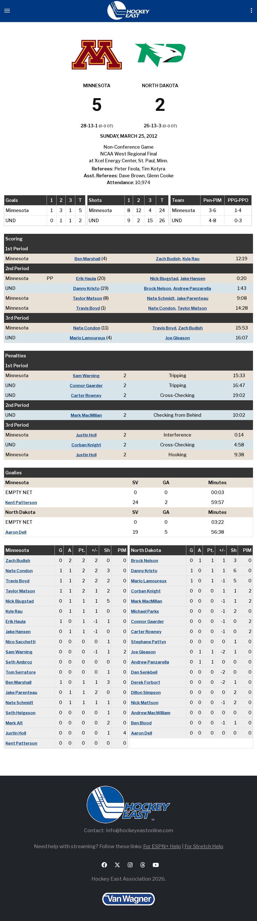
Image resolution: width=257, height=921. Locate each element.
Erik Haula (84, 278)
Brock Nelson (156, 288)
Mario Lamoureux (85, 337)
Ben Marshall (86, 258)
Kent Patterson (22, 502)
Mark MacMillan (86, 415)
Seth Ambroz (20, 662)
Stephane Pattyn (149, 641)
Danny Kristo (84, 288)
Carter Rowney (86, 395)
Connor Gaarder (86, 385)
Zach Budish (167, 258)
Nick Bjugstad (163, 278)
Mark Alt (15, 722)
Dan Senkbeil (145, 672)
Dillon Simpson (146, 692)
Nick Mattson (146, 702)
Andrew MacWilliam (152, 712)
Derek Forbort (146, 682)
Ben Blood (142, 722)
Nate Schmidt (160, 298)
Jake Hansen (193, 278)
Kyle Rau (191, 258)
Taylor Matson (85, 298)
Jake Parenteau (193, 298)
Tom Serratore (21, 672)
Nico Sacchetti (22, 641)
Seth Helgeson (22, 712)
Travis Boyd (86, 308)
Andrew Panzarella (193, 288)
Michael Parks (146, 611)
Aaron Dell (16, 532)
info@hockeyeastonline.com (139, 830)
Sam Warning (86, 375)
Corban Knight (86, 444)
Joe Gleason (177, 337)
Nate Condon (160, 308)
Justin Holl (86, 435)
